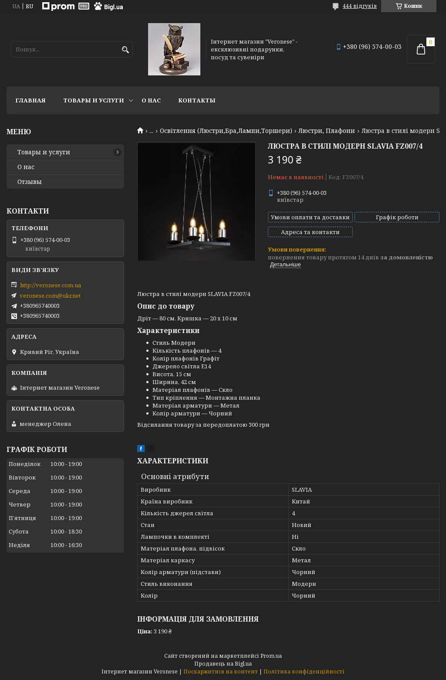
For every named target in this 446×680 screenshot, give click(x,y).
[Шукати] (125, 50)
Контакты (197, 100)
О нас (151, 100)
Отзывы (29, 182)
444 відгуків (360, 6)
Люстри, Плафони (326, 130)
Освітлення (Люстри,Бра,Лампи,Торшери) (226, 130)
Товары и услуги (93, 100)
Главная (30, 100)
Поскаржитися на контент (220, 671)
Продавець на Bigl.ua (223, 663)
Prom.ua (271, 656)
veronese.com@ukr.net (50, 295)
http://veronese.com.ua (50, 285)
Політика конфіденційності (304, 671)
